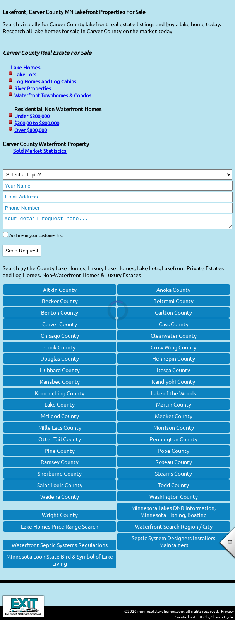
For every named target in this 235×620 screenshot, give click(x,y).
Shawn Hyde (222, 617)
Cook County (59, 349)
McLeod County (60, 418)
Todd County (173, 487)
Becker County (60, 303)
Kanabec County (60, 383)
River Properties (32, 88)
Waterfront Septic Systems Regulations (60, 547)
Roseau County (173, 464)
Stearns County (173, 475)
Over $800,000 (30, 130)
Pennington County (173, 441)
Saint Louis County (59, 487)
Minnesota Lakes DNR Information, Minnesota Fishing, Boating (173, 513)
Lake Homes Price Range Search (59, 528)
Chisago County (60, 337)
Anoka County (173, 291)
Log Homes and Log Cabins (45, 81)
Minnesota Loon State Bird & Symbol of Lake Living (59, 562)
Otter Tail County (59, 441)
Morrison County (173, 429)
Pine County (60, 452)
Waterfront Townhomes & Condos (52, 95)
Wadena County (59, 498)
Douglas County (59, 360)
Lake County (60, 406)
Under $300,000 (32, 116)
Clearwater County (174, 337)
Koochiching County (59, 395)
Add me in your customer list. (36, 237)
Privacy (227, 611)
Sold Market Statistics (40, 150)
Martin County (173, 406)
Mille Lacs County (59, 429)
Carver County (59, 326)
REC (202, 617)
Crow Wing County (173, 349)
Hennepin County (173, 360)
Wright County (60, 516)
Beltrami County (173, 303)
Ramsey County (60, 464)
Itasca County (173, 372)
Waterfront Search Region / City (174, 528)
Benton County (59, 314)
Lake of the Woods (173, 395)
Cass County (174, 326)
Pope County (173, 452)
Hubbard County (60, 372)
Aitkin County (60, 291)
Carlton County (173, 314)
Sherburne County (60, 475)
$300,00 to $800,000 (36, 123)
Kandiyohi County (173, 383)
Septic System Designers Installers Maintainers (173, 544)
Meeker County (173, 418)
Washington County (173, 498)
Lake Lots (25, 74)
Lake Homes (25, 67)
